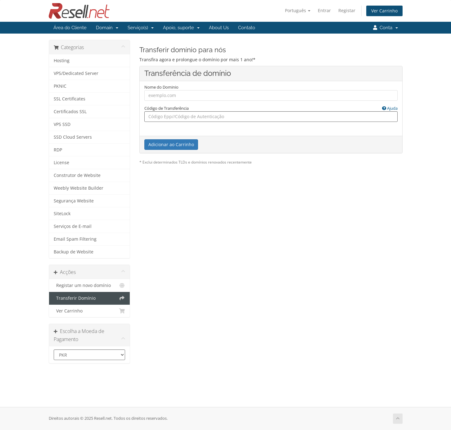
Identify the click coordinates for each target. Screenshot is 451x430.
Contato (246, 27)
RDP (58, 150)
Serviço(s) (141, 27)
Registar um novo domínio (89, 285)
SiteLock (62, 213)
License (61, 162)
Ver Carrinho (384, 11)
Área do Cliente (70, 27)
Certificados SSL (70, 111)
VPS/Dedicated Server (76, 73)
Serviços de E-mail (73, 226)
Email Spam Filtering (75, 239)
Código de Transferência (271, 108)
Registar (346, 10)
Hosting (62, 60)
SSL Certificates (69, 99)
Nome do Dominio (161, 87)
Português (297, 10)
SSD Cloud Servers (73, 137)
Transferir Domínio (89, 298)
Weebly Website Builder (78, 188)
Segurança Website (74, 201)
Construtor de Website (77, 175)
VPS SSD (62, 124)
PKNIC (60, 86)
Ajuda (390, 108)
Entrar (324, 10)
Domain (107, 27)
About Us (219, 27)
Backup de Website (73, 252)
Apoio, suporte (181, 27)
